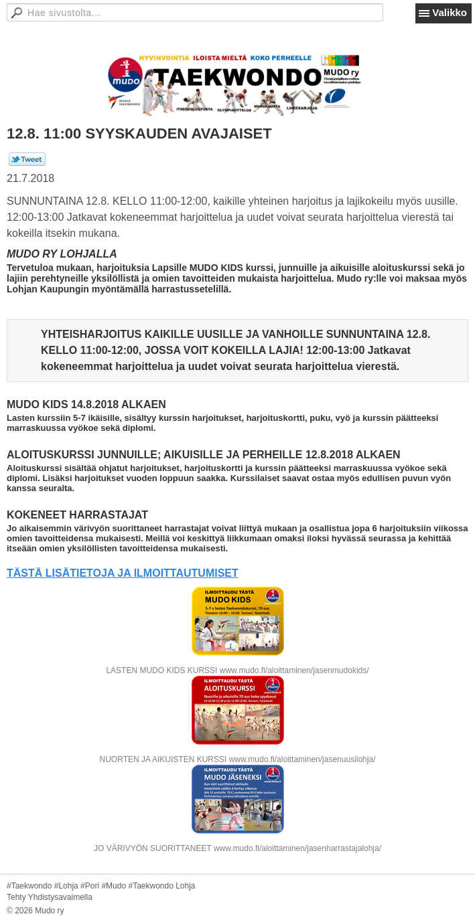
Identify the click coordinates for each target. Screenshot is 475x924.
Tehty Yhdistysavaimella (49, 897)
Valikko (449, 12)
